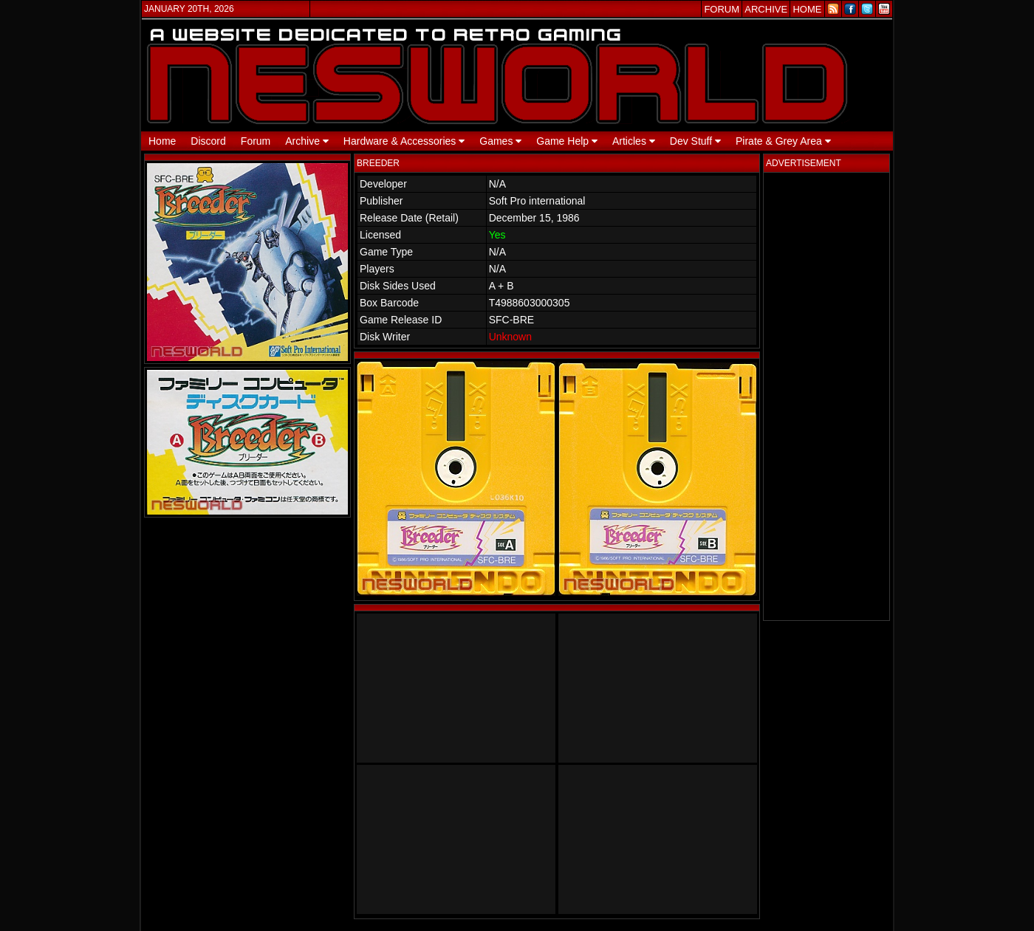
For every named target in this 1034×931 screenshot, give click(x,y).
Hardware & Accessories (404, 141)
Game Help (567, 141)
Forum (255, 141)
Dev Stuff (695, 141)
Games (500, 141)
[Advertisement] (826, 396)
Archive (307, 141)
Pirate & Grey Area (783, 141)
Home (162, 141)
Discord (208, 141)
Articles (633, 141)
